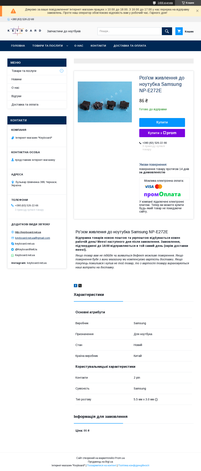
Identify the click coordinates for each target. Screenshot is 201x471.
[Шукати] (167, 31)
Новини (16, 79)
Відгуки (16, 96)
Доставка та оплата (129, 45)
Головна (18, 45)
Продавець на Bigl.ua (100, 461)
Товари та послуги (47, 45)
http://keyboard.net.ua (28, 231)
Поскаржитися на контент (101, 465)
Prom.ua (120, 458)
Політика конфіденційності (133, 465)
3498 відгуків (165, 2)
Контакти (98, 45)
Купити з (162, 133)
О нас (78, 45)
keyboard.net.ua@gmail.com (32, 237)
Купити (162, 122)
